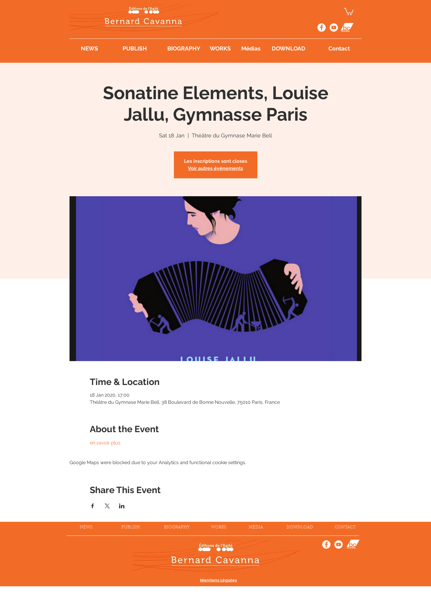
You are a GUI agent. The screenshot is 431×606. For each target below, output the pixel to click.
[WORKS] (220, 48)
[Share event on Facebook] (92, 506)
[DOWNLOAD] (296, 48)
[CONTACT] (345, 528)
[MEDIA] (256, 528)
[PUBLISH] (139, 48)
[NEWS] (94, 48)
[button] (348, 11)
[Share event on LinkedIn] (122, 506)
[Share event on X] (107, 506)
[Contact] (339, 48)
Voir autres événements (215, 168)
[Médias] (251, 48)
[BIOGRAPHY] (183, 48)
